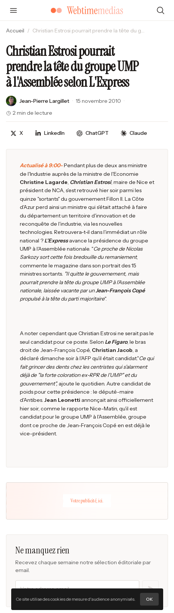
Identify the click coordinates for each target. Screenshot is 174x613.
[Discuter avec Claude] (134, 133)
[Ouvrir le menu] (13, 10)
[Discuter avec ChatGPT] (92, 133)
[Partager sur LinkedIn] (50, 133)
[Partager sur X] (17, 133)
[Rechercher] (160, 10)
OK (149, 599)
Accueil (15, 30)
